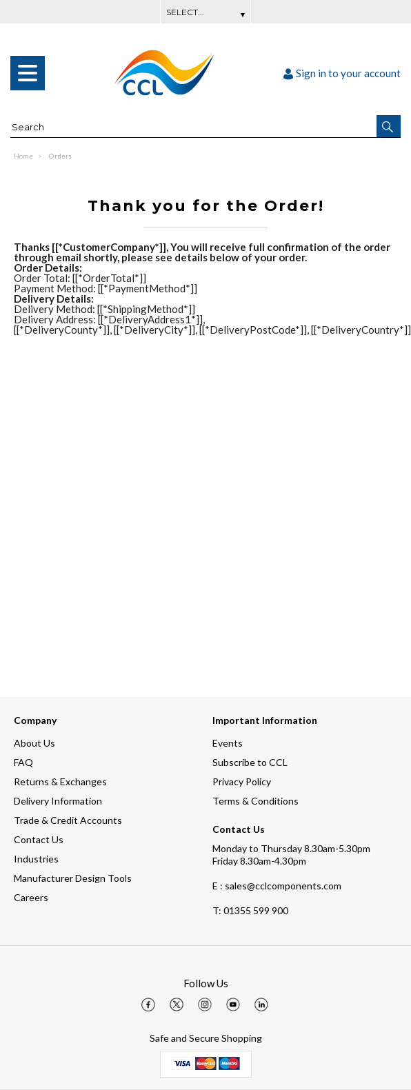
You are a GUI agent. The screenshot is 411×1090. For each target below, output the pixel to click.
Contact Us (38, 839)
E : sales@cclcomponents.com (276, 885)
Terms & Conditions (255, 801)
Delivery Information (58, 801)
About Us (34, 743)
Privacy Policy (241, 781)
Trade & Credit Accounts (68, 820)
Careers (31, 897)
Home (23, 156)
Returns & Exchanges (60, 781)
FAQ (23, 762)
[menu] (27, 73)
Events (227, 743)
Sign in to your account (342, 73)
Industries (36, 859)
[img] (148, 1004)
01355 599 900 (250, 910)
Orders (60, 156)
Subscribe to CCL (250, 762)
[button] (389, 126)
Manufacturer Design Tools (73, 878)
